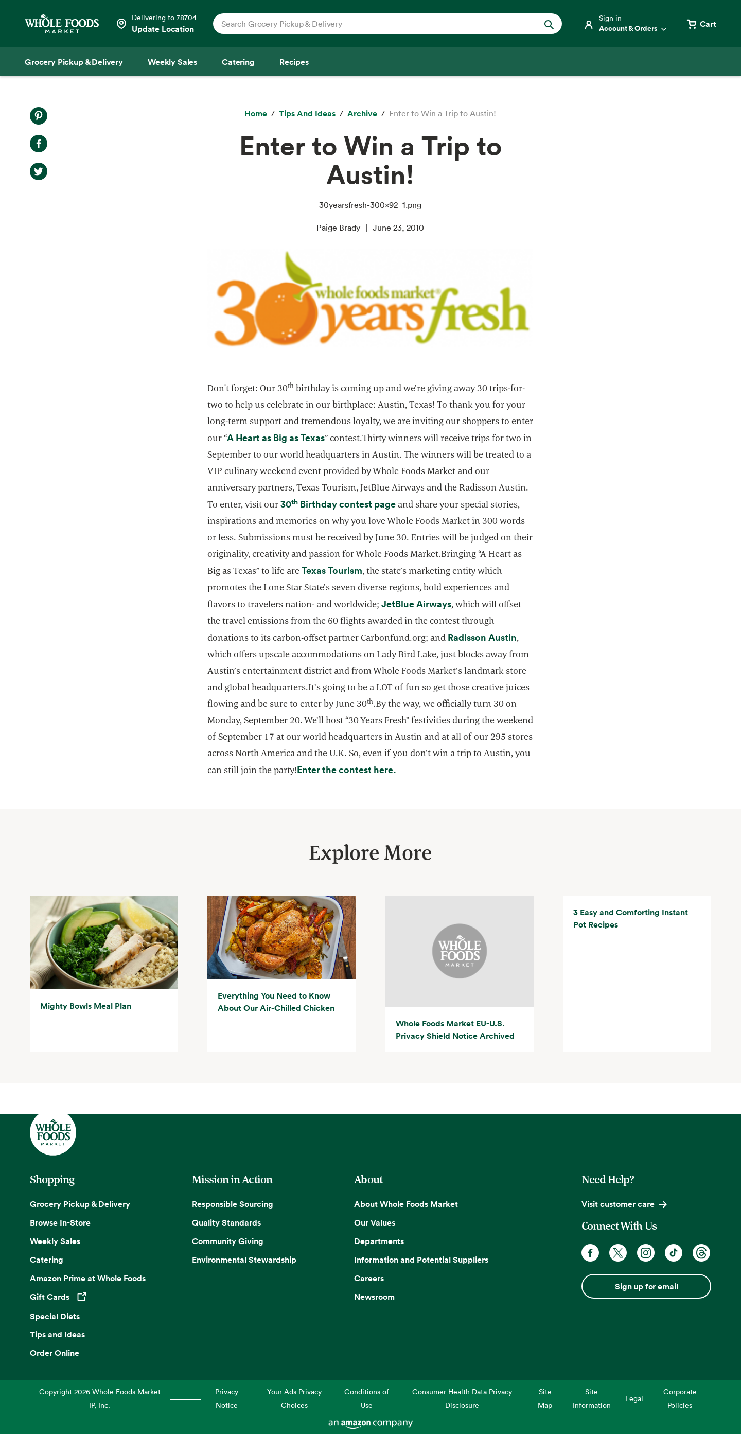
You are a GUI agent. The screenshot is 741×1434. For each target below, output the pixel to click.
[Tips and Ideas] (307, 113)
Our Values (374, 1222)
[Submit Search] (549, 24)
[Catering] (238, 62)
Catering (46, 1259)
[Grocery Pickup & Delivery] (74, 62)
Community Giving (227, 1241)
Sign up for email (646, 1286)
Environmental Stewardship (244, 1259)
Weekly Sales (55, 1241)
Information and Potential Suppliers (421, 1259)
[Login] (626, 23)
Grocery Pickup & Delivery (80, 1204)
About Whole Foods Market (406, 1204)
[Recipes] (294, 62)
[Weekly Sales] (172, 62)
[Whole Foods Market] (62, 23)
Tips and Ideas (57, 1334)
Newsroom (374, 1296)
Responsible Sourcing (232, 1204)
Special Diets (55, 1316)
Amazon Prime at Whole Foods (88, 1278)
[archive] (362, 113)
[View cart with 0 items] (700, 23)
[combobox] (370, 24)
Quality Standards (226, 1222)
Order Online (54, 1352)
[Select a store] (156, 23)
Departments (379, 1241)
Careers (369, 1278)
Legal (634, 1398)
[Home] (255, 113)
